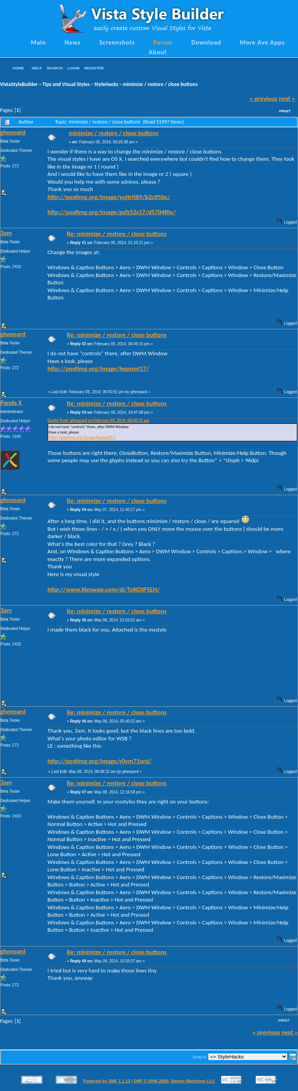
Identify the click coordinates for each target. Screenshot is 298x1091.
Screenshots (117, 42)
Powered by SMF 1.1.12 (106, 1081)
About (157, 52)
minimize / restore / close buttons (160, 84)
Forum (163, 42)
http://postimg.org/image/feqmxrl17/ (98, 368)
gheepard (13, 132)
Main (38, 42)
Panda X (11, 402)
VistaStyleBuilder (19, 84)
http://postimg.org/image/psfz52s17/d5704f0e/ (111, 212)
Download (206, 42)
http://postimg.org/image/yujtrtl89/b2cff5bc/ (108, 197)
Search (55, 68)
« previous (263, 98)
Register (94, 68)
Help (37, 68)
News (73, 42)
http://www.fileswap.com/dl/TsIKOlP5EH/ (103, 589)
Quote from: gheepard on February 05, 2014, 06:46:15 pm (98, 420)
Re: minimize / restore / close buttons (116, 233)
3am (6, 233)
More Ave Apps (262, 42)
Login (74, 68)
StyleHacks (106, 84)
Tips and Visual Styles (66, 84)
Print (285, 111)
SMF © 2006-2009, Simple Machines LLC (174, 1081)
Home (18, 68)
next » (287, 98)
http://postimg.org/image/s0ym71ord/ (99, 761)
